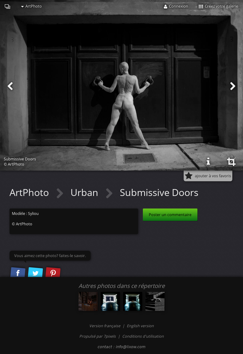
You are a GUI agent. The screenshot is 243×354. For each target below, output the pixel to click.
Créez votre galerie (218, 6)
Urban (85, 192)
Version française (105, 325)
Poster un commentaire (170, 214)
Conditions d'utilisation (143, 336)
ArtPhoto (31, 6)
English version (140, 325)
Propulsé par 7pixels (97, 336)
